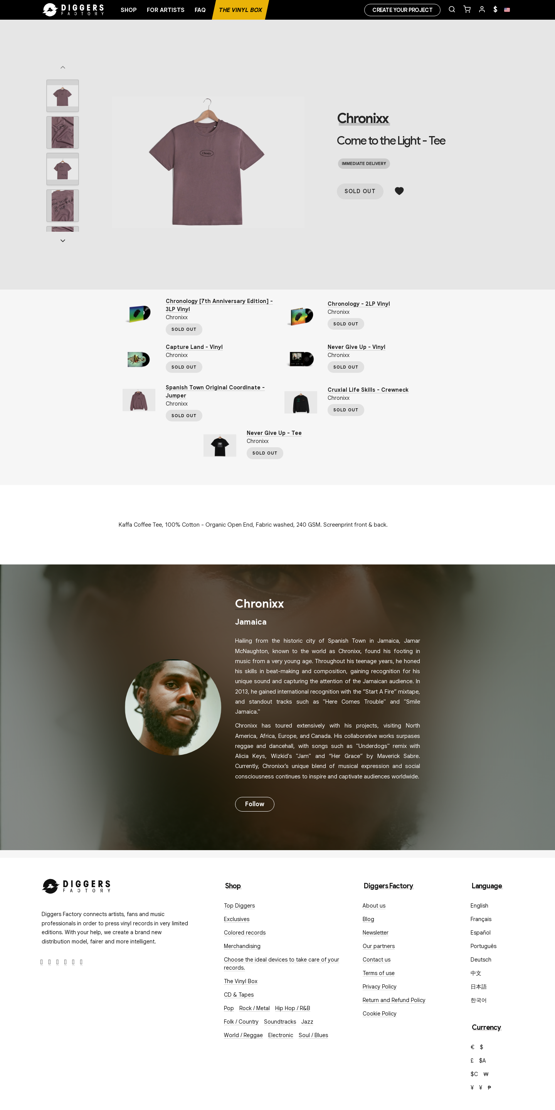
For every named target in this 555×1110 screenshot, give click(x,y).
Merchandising (242, 946)
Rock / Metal (254, 1008)
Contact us (376, 959)
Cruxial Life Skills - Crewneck (368, 389)
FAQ (200, 10)
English (479, 905)
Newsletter (375, 932)
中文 (476, 973)
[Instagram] (58, 962)
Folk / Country (241, 1021)
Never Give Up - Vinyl (356, 347)
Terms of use (379, 973)
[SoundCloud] (73, 962)
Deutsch (481, 959)
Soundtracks (280, 1021)
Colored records (245, 932)
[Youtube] (66, 962)
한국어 (479, 1000)
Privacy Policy (380, 986)
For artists (166, 10)
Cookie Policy (380, 1013)
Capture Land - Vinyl (194, 347)
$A (482, 1060)
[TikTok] (81, 962)
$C (474, 1074)
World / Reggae (243, 1035)
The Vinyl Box (240, 10)
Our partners (379, 946)
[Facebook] (42, 962)
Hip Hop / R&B (292, 1008)
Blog (368, 919)
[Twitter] (50, 962)
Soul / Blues (313, 1035)
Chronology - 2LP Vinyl (359, 303)
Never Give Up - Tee (274, 433)
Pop (229, 1008)
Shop (129, 10)
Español (481, 932)
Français (481, 919)
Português (483, 946)
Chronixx (362, 118)
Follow (254, 804)
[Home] (73, 10)
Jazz (307, 1021)
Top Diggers (239, 905)
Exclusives (236, 919)
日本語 (479, 986)
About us (374, 905)
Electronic (280, 1035)
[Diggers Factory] (76, 885)
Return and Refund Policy (394, 1000)
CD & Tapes (239, 994)
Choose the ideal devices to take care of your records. (281, 963)
